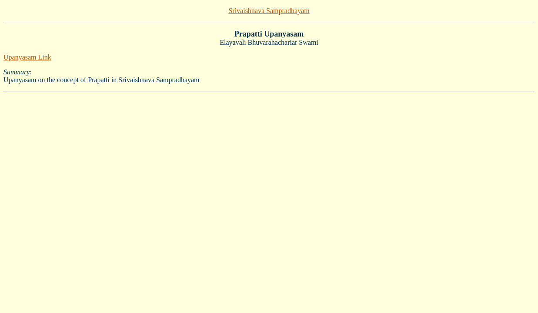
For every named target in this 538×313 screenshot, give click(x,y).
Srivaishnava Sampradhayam (268, 10)
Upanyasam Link (27, 57)
